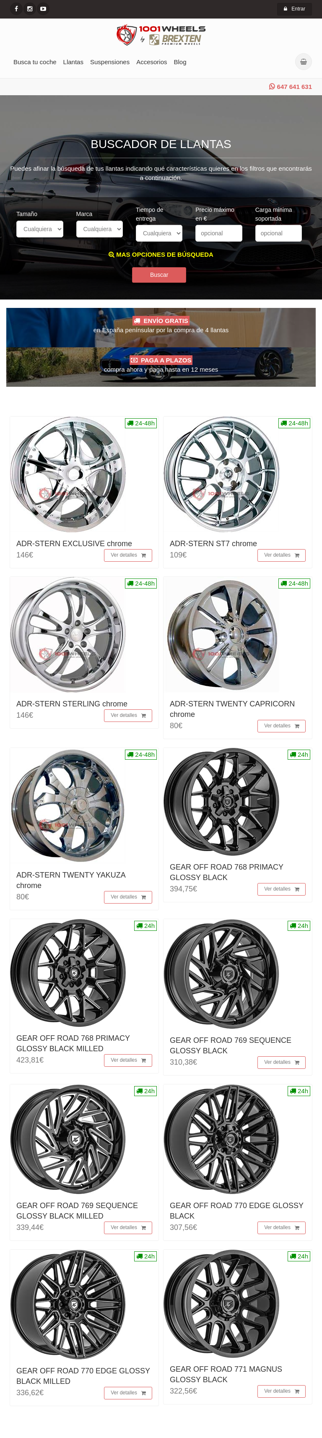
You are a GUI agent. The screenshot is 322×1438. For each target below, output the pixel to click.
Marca (84, 214)
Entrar (294, 9)
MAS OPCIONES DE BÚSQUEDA (161, 254)
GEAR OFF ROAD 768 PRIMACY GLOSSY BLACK (226, 874)
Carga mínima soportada (273, 214)
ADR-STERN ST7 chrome (213, 546)
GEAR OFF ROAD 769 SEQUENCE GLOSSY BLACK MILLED (77, 1213)
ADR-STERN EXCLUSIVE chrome (74, 546)
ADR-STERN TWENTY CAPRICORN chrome (232, 711)
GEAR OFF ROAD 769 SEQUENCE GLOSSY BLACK (230, 1048)
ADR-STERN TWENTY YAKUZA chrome (70, 882)
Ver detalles (128, 558)
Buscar (159, 277)
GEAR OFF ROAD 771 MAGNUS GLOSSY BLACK (226, 1377)
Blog (180, 61)
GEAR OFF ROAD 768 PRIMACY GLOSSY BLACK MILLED (73, 1046)
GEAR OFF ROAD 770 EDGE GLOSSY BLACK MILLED (83, 1378)
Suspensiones (110, 61)
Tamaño (26, 214)
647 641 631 (290, 86)
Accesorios (151, 61)
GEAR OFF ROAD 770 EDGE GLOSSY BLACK (237, 1213)
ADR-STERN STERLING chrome (71, 706)
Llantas (73, 61)
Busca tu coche (35, 61)
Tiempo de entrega (150, 214)
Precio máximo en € (214, 214)
